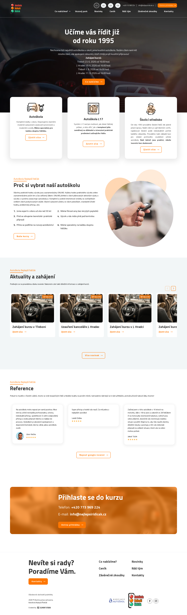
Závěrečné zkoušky (147, 11)
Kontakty (168, 11)
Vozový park (81, 11)
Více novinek (92, 355)
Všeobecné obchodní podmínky (41, 594)
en (118, 5)
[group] (32, 315)
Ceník (112, 11)
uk (110, 5)
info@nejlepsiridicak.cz (146, 5)
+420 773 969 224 (129, 5)
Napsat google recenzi (92, 454)
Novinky (98, 11)
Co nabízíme (92, 81)
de (103, 5)
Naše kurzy (23, 236)
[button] (173, 288)
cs (97, 5)
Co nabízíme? (61, 11)
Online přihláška (166, 5)
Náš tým (126, 11)
